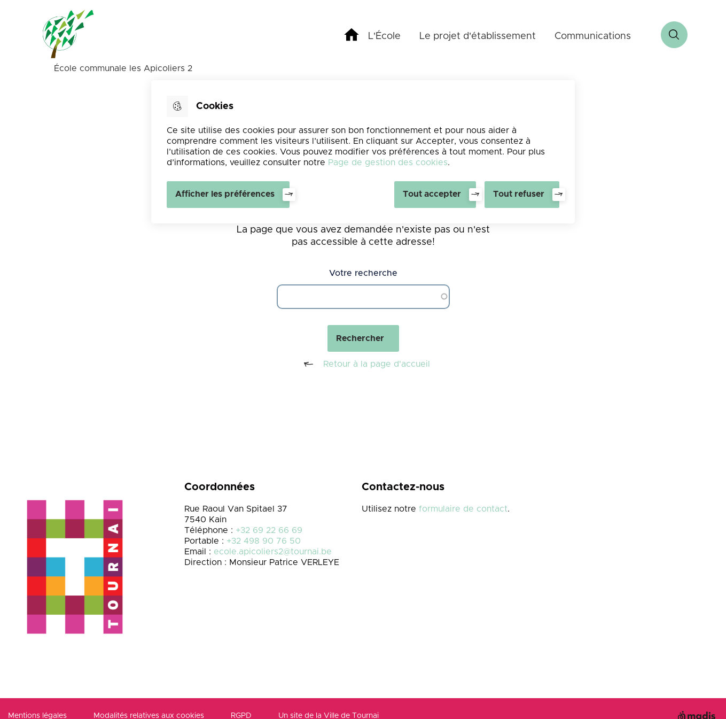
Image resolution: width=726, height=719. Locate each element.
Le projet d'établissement (477, 36)
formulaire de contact (463, 509)
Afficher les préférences (225, 194)
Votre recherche (363, 273)
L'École (384, 36)
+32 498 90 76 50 (264, 541)
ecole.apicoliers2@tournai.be (273, 551)
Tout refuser (518, 194)
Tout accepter (432, 194)
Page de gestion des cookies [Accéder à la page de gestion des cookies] (388, 162)
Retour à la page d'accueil (363, 364)
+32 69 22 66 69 (269, 530)
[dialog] (363, 151)
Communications (593, 36)
